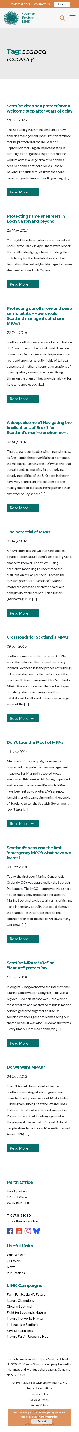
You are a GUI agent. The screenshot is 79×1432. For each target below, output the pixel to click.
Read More (19, 192)
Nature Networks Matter (25, 1318)
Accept (41, 1421)
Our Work (14, 1261)
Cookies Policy (39, 1399)
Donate (62, 4)
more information (48, 1416)
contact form (30, 1221)
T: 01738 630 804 (19, 1215)
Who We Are (16, 1255)
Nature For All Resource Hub (27, 1336)
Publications (16, 1273)
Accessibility (39, 1405)
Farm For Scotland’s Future (26, 1294)
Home (23, 18)
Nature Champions (20, 1300)
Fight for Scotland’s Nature (26, 1312)
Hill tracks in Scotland (22, 1324)
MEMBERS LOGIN (20, 4)
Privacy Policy (39, 1394)
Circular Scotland (19, 1306)
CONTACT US (42, 4)
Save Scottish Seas (20, 1330)
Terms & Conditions (39, 1388)
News (11, 1267)
